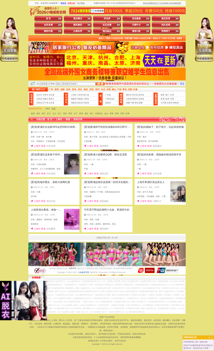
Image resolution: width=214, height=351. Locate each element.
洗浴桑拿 (136, 18)
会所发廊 (48, 25)
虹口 (49, 113)
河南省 (86, 103)
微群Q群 (136, 31)
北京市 (39, 95)
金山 (106, 113)
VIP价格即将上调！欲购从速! (195, 342)
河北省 (51, 95)
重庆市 (129, 95)
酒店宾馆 (165, 18)
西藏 (128, 103)
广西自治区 (110, 99)
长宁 (76, 113)
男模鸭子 (165, 31)
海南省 (108, 103)
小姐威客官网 (83, 272)
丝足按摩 (107, 25)
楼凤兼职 (77, 25)
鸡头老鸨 (165, 25)
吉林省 (39, 103)
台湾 (172, 95)
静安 (70, 113)
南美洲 (176, 103)
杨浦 (33, 113)
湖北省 (80, 103)
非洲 (172, 99)
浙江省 (86, 95)
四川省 (135, 95)
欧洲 (167, 99)
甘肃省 (141, 99)
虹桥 (128, 113)
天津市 (45, 95)
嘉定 (86, 113)
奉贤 (117, 113)
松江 (60, 113)
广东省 (108, 95)
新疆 (141, 103)
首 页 (48, 18)
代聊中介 (136, 25)
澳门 (167, 95)
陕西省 (135, 99)
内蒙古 (45, 99)
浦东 (38, 113)
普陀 (65, 113)
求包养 (107, 18)
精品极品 (107, 31)
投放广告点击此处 (107, 317)
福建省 (74, 99)
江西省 (86, 99)
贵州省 (141, 95)
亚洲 (162, 99)
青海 (136, 103)
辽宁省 (45, 103)
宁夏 (132, 103)
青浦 (111, 113)
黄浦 (81, 113)
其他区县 (99, 113)
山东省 (51, 103)
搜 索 (100, 83)
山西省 (39, 99)
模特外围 (48, 31)
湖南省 (74, 103)
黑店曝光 (77, 18)
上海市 (74, 95)
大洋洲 (163, 103)
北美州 (169, 103)
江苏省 (80, 95)
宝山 (54, 113)
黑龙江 (51, 99)
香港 (162, 95)
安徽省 (80, 99)
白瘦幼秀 (77, 31)
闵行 (43, 113)
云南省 (129, 99)
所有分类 (77, 119)
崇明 (122, 113)
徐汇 (92, 113)
